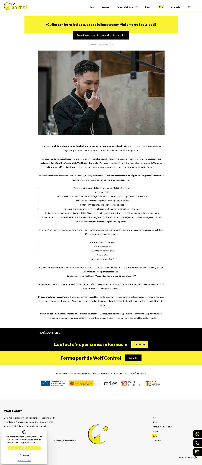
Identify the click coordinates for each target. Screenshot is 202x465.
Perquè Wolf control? (127, 7)
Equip (148, 7)
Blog (160, 7)
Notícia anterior (50, 332)
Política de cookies (24, 461)
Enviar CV (133, 358)
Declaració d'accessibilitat (64, 440)
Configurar (24, 455)
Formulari (140, 344)
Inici (92, 7)
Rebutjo (32, 448)
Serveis (105, 7)
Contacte (175, 7)
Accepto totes (16, 448)
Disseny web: (188, 457)
